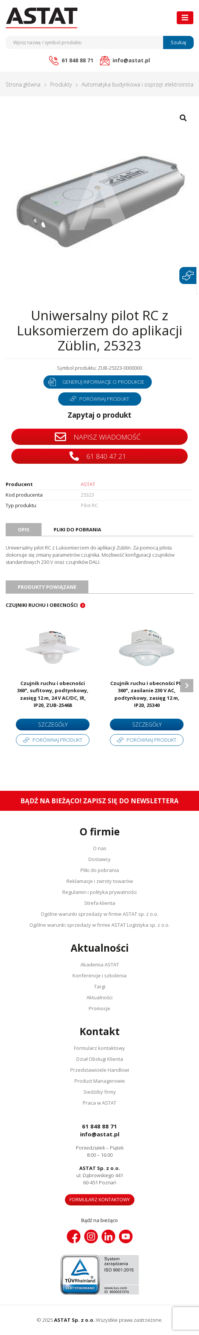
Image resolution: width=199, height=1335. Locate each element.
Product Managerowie (99, 1080)
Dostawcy (99, 859)
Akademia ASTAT (99, 964)
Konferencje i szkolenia (99, 975)
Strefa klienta (99, 903)
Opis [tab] (23, 529)
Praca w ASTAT (99, 1102)
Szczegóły (53, 724)
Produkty (61, 84)
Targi (99, 986)
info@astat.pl (99, 1134)
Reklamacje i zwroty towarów (99, 881)
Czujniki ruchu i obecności (42, 605)
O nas (99, 848)
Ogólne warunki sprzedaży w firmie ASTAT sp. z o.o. (99, 914)
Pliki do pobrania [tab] (77, 529)
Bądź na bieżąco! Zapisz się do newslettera (99, 800)
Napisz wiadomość (97, 437)
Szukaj (178, 42)
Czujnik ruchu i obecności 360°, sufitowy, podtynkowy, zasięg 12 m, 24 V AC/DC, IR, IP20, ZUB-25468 (52, 694)
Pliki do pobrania (99, 870)
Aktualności (99, 997)
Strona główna (23, 84)
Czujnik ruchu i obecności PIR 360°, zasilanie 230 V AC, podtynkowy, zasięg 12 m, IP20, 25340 (147, 694)
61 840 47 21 (97, 456)
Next (186, 685)
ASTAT (88, 484)
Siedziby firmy (99, 1091)
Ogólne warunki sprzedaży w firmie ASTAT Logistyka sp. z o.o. (99, 924)
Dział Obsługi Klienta (99, 1059)
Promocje (99, 1008)
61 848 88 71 (99, 1126)
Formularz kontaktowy (99, 1048)
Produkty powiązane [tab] (47, 586)
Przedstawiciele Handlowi (99, 1069)
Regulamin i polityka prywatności (99, 892)
